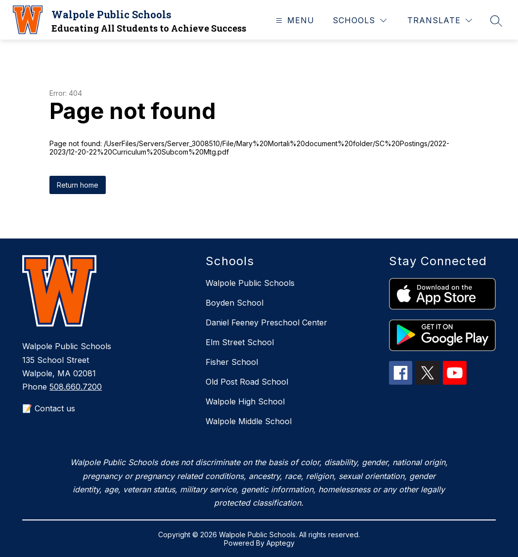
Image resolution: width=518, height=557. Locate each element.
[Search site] (496, 21)
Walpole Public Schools (250, 283)
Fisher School (232, 362)
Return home (77, 185)
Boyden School (234, 303)
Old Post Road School (247, 382)
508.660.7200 (75, 387)
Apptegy (280, 543)
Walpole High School (245, 401)
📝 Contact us (48, 408)
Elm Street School (240, 342)
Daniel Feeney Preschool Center (266, 322)
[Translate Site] (440, 20)
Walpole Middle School (249, 421)
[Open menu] (293, 20)
